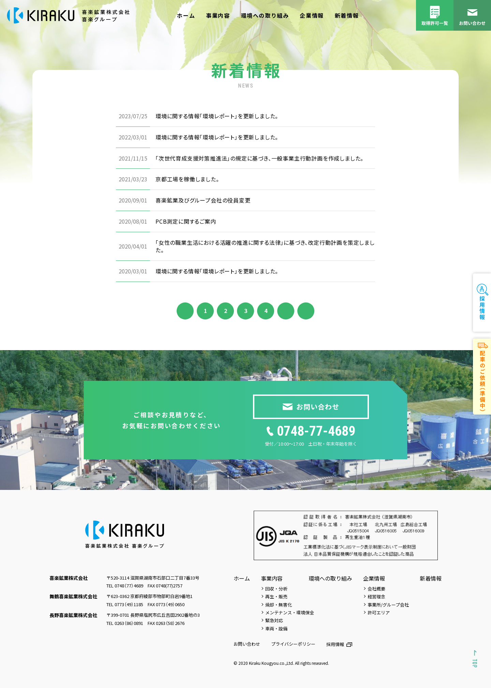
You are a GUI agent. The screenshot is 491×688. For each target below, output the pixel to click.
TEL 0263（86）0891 (124, 623)
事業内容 (218, 15)
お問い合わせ (247, 644)
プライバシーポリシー (293, 644)
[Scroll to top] (475, 659)
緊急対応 (274, 620)
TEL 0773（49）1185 (124, 604)
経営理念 (376, 596)
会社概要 (376, 588)
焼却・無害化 (278, 604)
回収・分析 (276, 588)
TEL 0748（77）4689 (124, 585)
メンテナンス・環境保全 (289, 612)
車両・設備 (276, 628)
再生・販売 (276, 596)
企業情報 (312, 15)
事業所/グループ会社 (388, 604)
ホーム (186, 15)
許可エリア (379, 612)
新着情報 (347, 15)
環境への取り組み (265, 15)
